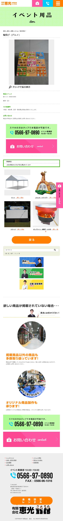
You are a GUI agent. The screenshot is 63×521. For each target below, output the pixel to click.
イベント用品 (37, 458)
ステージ (13, 229)
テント (13, 197)
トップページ (10, 458)
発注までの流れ (37, 460)
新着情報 (36, 462)
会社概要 (8, 462)
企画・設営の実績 (11, 460)
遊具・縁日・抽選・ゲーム (10, 31)
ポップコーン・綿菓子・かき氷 (42, 229)
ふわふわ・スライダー (41, 197)
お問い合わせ (10, 465)
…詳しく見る (19, 197)
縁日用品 (22, 31)
